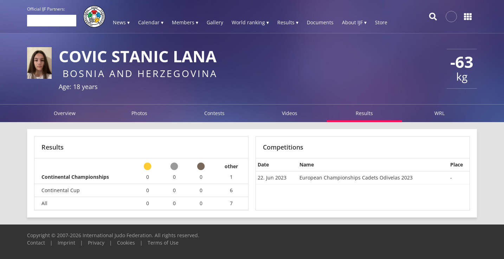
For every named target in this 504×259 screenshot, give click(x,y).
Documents (320, 22)
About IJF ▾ (354, 22)
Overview (65, 113)
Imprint (66, 242)
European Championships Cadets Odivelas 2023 (356, 177)
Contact (36, 242)
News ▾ (121, 22)
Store (381, 22)
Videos (289, 113)
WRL (439, 113)
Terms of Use (163, 242)
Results (364, 113)
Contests (214, 113)
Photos (139, 113)
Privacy (96, 242)
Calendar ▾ (150, 22)
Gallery (215, 22)
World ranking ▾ (250, 22)
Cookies (126, 242)
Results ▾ (287, 22)
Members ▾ (185, 22)
